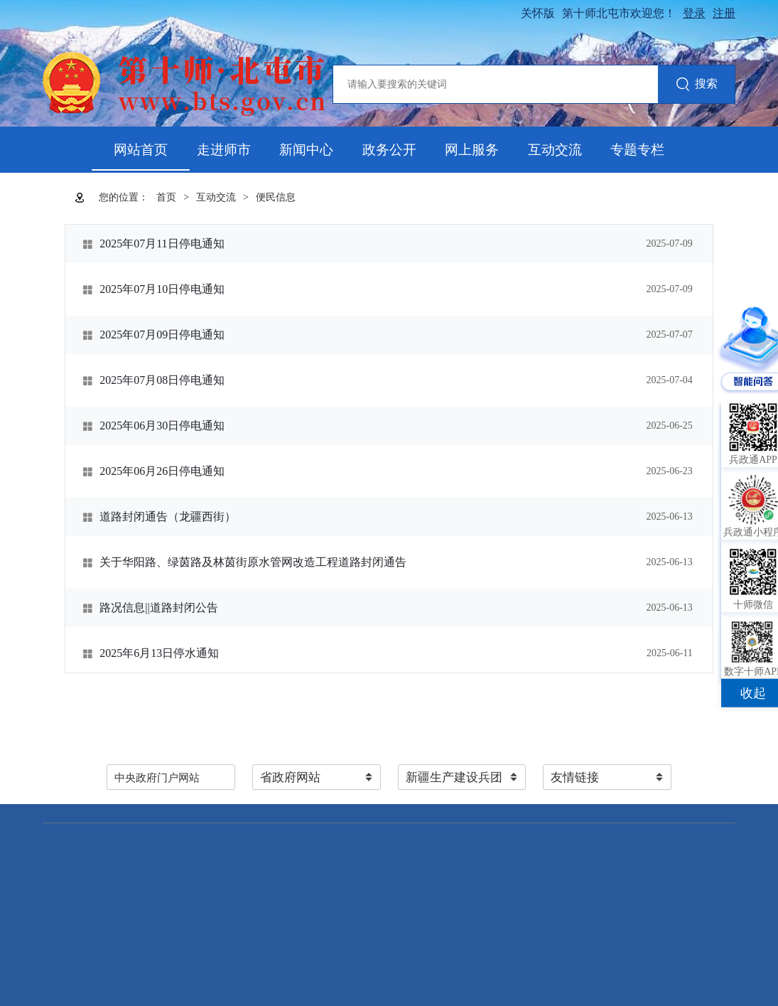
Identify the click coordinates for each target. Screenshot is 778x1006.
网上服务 (472, 149)
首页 (166, 197)
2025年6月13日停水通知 (159, 653)
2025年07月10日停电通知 (162, 289)
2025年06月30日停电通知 (162, 425)
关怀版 (538, 13)
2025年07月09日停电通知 (162, 334)
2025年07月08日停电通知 (162, 380)
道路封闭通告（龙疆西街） (167, 516)
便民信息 (276, 197)
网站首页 (141, 149)
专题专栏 (637, 149)
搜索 (697, 85)
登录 (694, 13)
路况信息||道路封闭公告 (158, 607)
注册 (724, 13)
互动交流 (555, 149)
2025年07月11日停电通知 (161, 243)
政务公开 (389, 149)
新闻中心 (306, 149)
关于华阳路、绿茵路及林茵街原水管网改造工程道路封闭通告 (252, 562)
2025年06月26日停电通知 (162, 471)
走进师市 (224, 149)
